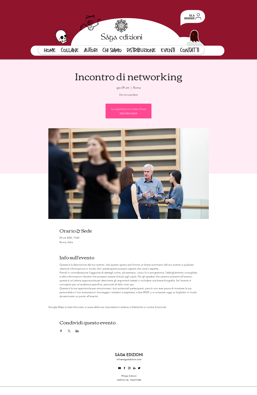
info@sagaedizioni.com (129, 359)
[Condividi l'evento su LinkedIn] (77, 331)
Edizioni (134, 354)
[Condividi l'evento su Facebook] (61, 331)
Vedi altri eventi (128, 112)
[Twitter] (139, 368)
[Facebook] (124, 368)
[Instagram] (129, 368)
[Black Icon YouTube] (119, 368)
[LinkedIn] (134, 368)
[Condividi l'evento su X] (69, 331)
